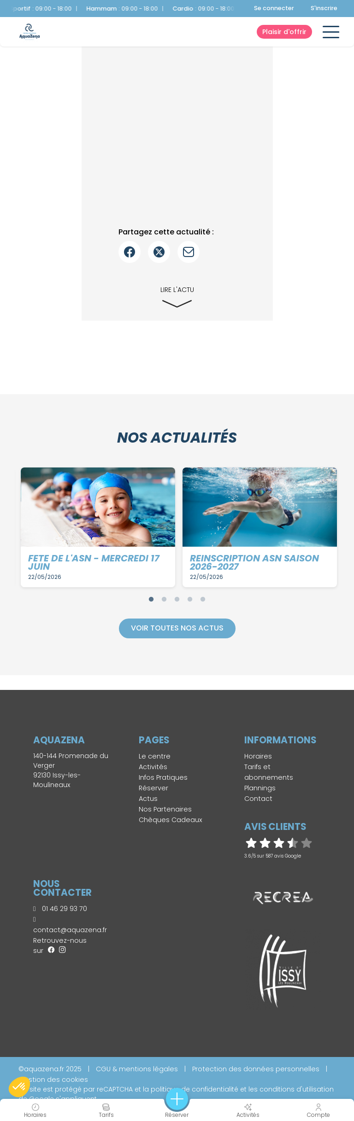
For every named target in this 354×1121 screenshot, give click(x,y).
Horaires (258, 756)
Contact (258, 798)
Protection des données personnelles (255, 1069)
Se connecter (274, 8)
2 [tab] (164, 599)
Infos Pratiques (163, 777)
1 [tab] (151, 599)
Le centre (155, 756)
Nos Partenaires (165, 809)
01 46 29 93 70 (60, 908)
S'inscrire (324, 8)
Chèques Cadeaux (170, 819)
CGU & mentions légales (137, 1069)
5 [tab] (202, 599)
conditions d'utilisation (297, 1089)
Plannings (260, 788)
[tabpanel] (98, 527)
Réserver (153, 788)
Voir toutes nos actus (177, 628)
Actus (148, 798)
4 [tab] (190, 599)
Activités (153, 766)
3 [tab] (177, 599)
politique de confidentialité (194, 1089)
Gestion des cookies (53, 1079)
